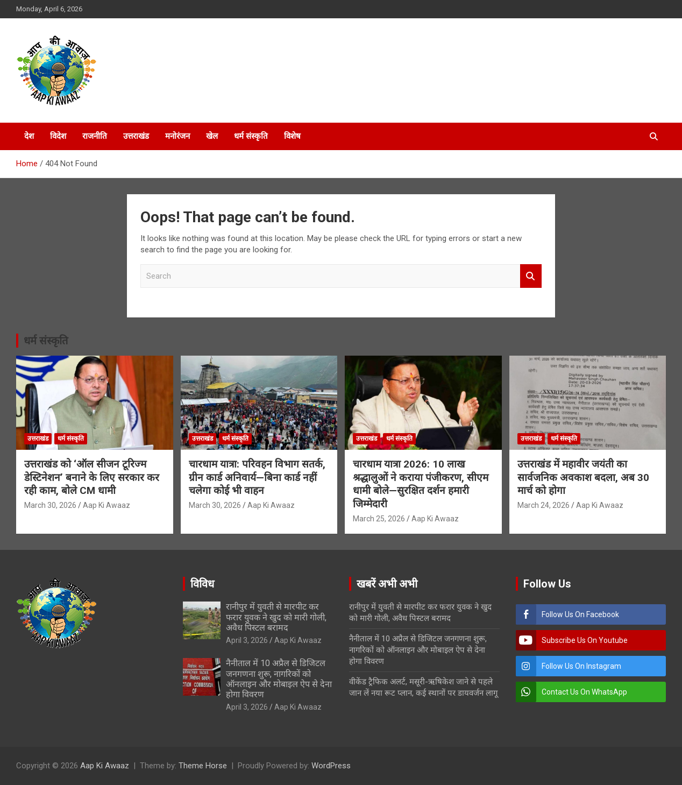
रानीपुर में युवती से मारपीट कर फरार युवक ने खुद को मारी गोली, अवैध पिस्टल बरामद (276, 617)
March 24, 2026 (543, 505)
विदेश (58, 136)
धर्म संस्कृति (251, 136)
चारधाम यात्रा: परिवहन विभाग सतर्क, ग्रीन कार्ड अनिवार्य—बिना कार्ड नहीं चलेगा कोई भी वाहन (257, 477)
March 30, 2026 (50, 505)
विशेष (292, 136)
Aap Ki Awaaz (106, 505)
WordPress (331, 765)
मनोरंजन (177, 136)
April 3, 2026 (247, 640)
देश (29, 136)
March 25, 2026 (379, 518)
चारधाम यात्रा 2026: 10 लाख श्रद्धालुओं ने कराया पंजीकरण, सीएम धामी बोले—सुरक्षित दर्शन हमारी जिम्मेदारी (420, 484)
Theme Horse (203, 765)
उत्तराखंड (136, 136)
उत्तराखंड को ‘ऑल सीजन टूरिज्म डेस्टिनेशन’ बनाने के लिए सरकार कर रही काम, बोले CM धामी (91, 477)
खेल (212, 136)
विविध (202, 583)
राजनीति (94, 136)
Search (531, 276)
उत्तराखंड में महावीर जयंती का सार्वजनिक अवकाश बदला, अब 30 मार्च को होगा (583, 477)
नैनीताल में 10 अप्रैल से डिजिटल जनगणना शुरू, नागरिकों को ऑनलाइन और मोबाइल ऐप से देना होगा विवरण (279, 678)
